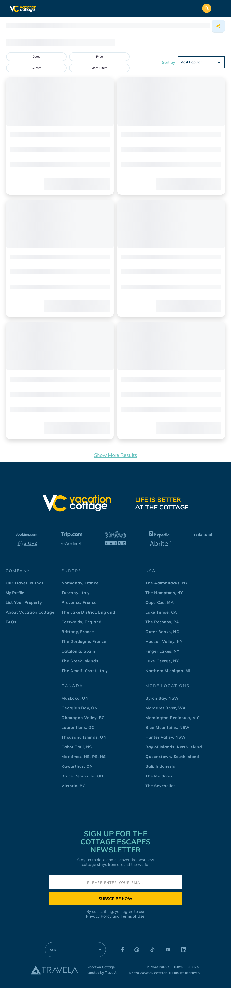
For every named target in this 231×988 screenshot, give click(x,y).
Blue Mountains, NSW (167, 727)
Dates (36, 56)
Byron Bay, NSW (162, 698)
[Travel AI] (55, 970)
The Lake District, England (88, 612)
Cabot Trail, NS (77, 746)
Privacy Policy (99, 916)
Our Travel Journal (24, 583)
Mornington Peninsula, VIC (172, 717)
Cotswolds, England (81, 621)
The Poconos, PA (162, 621)
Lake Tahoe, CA (161, 612)
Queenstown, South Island (172, 756)
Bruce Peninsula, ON (82, 776)
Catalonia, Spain (78, 651)
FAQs (11, 621)
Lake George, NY (162, 660)
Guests (36, 68)
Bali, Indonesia (160, 766)
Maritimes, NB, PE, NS (84, 756)
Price (99, 56)
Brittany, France (78, 631)
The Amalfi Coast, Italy (85, 670)
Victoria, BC (74, 785)
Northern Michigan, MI (168, 670)
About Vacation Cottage (30, 612)
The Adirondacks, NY (166, 583)
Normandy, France (80, 583)
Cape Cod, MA (159, 602)
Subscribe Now (115, 898)
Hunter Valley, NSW (165, 737)
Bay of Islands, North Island (173, 746)
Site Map (194, 967)
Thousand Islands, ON (84, 737)
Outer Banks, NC (162, 631)
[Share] (218, 26)
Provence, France (79, 602)
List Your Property (24, 602)
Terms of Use (132, 916)
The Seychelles (160, 785)
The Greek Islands (80, 660)
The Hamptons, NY (164, 592)
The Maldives (158, 776)
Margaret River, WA (165, 707)
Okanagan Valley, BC (83, 717)
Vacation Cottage (153, 973)
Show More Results (115, 455)
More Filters (99, 68)
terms (178, 967)
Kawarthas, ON (77, 766)
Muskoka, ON (75, 698)
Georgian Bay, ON (80, 707)
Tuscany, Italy (76, 592)
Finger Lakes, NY (162, 651)
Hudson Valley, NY (164, 641)
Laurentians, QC (78, 727)
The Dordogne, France (84, 641)
